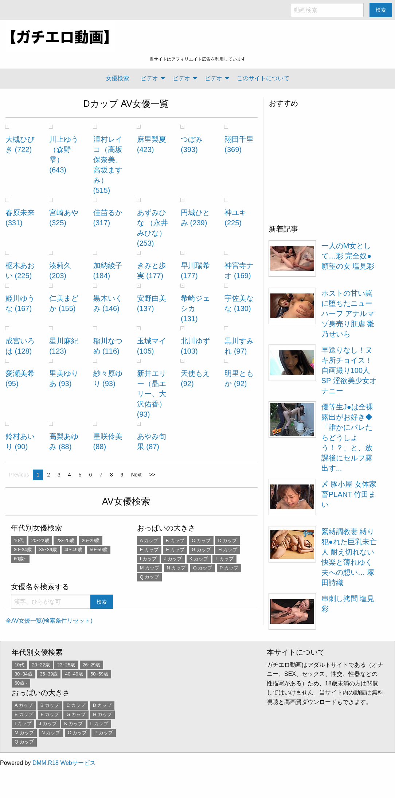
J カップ (173, 558)
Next (136, 475)
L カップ (224, 558)
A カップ (149, 540)
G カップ (201, 549)
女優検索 (117, 78)
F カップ (175, 549)
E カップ (149, 549)
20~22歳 (40, 540)
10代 (19, 540)
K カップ (198, 558)
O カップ (202, 568)
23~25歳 (65, 540)
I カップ (148, 558)
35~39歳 (48, 549)
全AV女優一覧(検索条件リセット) (49, 621)
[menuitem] (117, 78)
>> (152, 475)
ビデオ (149, 78)
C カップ (201, 540)
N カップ (176, 568)
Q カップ (149, 577)
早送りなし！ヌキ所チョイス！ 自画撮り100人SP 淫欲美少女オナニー (349, 370)
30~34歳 (23, 549)
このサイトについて (263, 78)
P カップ (229, 568)
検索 (381, 10)
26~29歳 (91, 540)
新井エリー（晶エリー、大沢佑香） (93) (151, 393)
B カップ (175, 540)
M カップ (149, 568)
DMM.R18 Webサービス (63, 763)
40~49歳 (73, 549)
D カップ (227, 540)
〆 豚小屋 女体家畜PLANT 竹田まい (348, 494)
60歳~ (20, 558)
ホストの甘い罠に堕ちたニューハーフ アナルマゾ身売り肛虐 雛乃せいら (348, 313)
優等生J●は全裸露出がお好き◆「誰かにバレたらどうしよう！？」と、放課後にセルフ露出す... (347, 437)
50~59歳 (98, 549)
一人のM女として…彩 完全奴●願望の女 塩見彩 (348, 256)
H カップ (227, 549)
